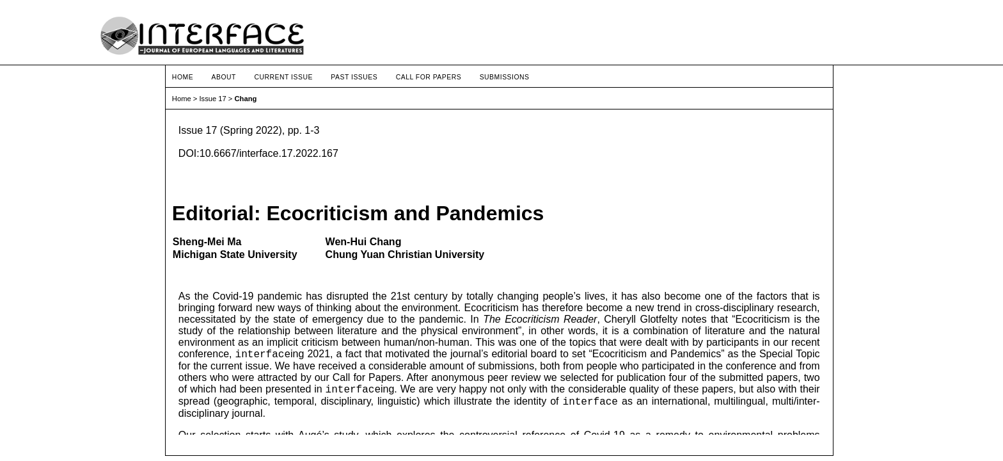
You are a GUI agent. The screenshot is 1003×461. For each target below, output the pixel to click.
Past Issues (354, 77)
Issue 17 (212, 98)
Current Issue (283, 77)
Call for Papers (429, 77)
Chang (246, 98)
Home (182, 77)
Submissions (505, 77)
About (224, 77)
